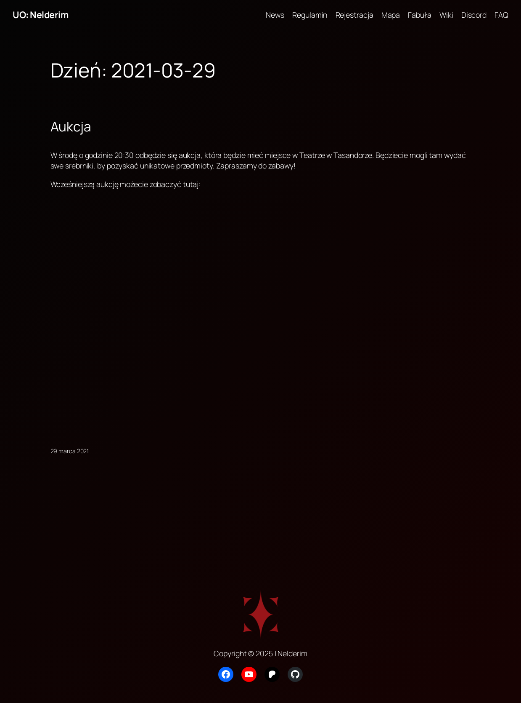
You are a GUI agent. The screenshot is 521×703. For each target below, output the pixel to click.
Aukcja (70, 126)
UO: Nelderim (40, 14)
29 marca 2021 (69, 451)
